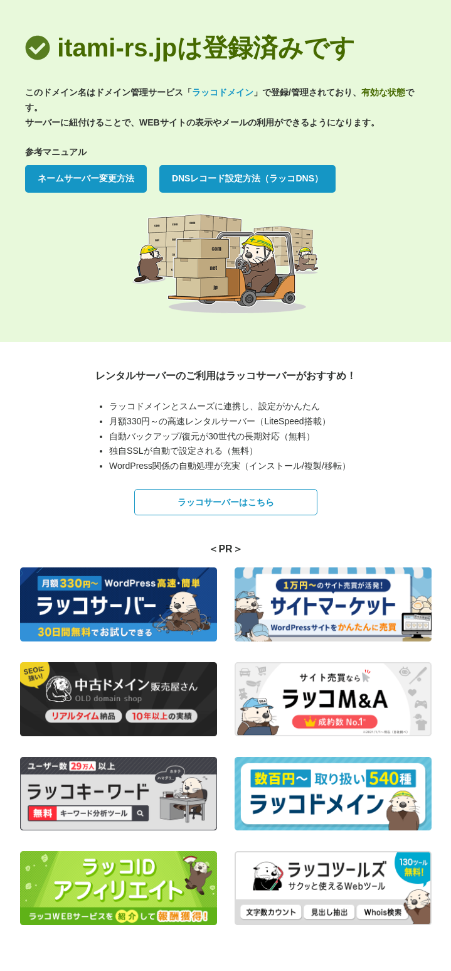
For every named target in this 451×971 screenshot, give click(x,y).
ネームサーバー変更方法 (86, 178)
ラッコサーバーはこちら (226, 502)
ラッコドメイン (222, 92)
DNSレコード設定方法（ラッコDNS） (247, 178)
